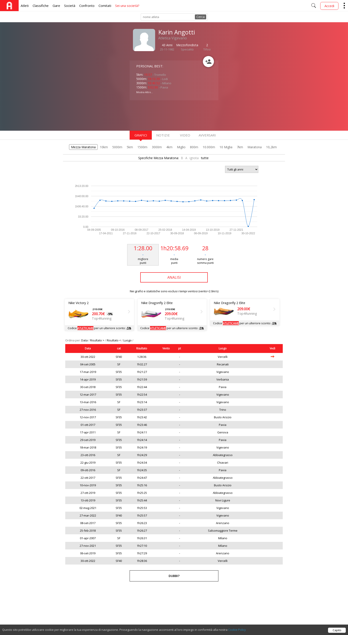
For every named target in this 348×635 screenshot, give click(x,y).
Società (69, 5)
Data (84, 340)
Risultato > (97, 340)
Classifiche (41, 5)
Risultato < (114, 340)
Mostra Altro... (144, 92)
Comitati (105, 5)
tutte (205, 158)
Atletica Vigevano (172, 38)
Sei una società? (127, 5)
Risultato (141, 348)
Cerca (200, 17)
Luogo (127, 340)
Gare (56, 5)
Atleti (25, 5)
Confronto (87, 5)
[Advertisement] (165, 115)
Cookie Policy (237, 630)
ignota (194, 158)
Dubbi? (174, 576)
